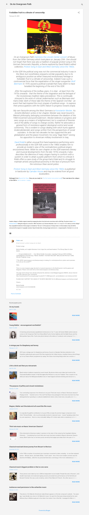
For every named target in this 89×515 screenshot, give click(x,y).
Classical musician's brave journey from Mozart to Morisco (30, 447)
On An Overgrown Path (20, 4)
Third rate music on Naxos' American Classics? (26, 426)
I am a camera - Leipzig (23, 180)
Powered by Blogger (44, 510)
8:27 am (18, 289)
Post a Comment (16, 293)
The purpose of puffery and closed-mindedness (26, 386)
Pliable (18, 240)
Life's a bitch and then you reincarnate (23, 366)
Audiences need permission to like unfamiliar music (27, 487)
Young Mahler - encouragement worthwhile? (25, 325)
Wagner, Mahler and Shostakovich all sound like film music (30, 406)
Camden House (36, 171)
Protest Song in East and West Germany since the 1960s (39, 169)
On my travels (14, 307)
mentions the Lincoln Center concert (50, 57)
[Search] (82, 4)
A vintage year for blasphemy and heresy (23, 345)
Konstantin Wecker (63, 110)
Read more (76, 315)
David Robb (20, 142)
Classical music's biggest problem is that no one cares (28, 467)
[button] (79, 12)
